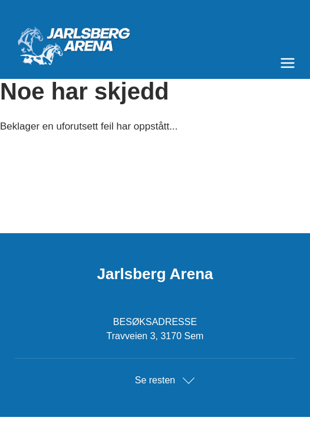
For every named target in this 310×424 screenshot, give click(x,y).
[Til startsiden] (155, 41)
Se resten (155, 380)
